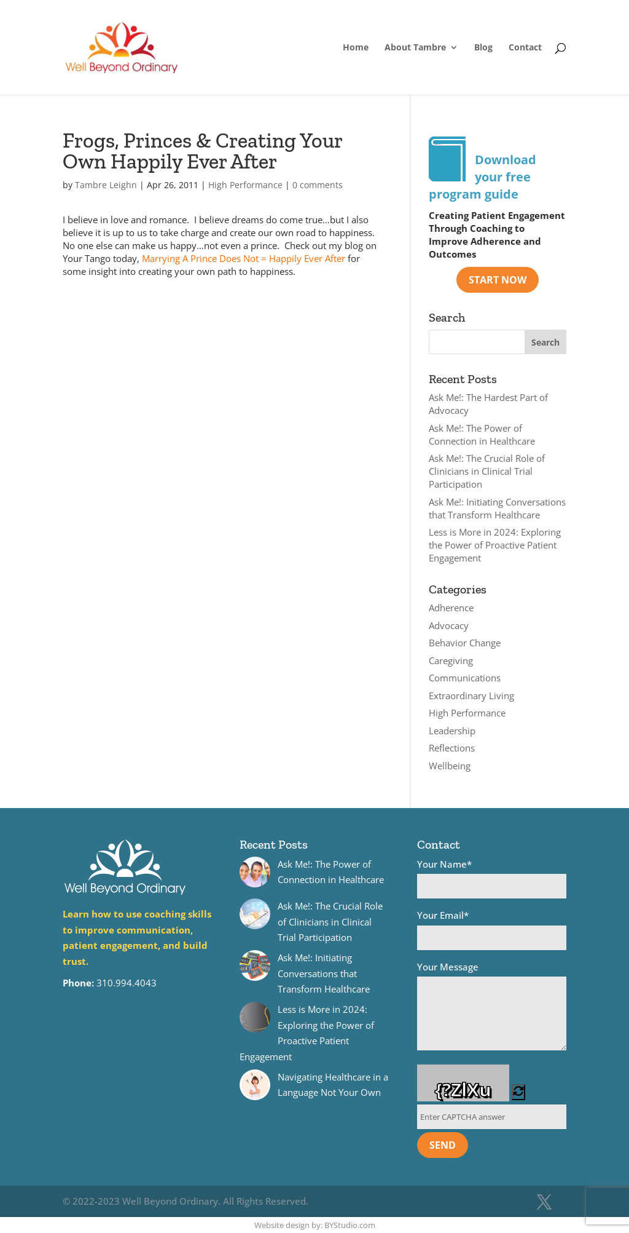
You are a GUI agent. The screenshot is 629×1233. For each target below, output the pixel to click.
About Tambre (415, 48)
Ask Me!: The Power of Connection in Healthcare (482, 434)
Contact (525, 48)
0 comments (317, 185)
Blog (483, 48)
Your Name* (491, 878)
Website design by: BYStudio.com (314, 1225)
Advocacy (449, 625)
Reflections (452, 748)
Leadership (452, 730)
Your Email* (491, 929)
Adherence (451, 607)
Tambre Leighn (106, 185)
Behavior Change (465, 642)
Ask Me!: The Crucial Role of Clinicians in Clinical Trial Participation (487, 471)
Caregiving (451, 660)
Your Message (491, 1008)
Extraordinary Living (471, 695)
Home (356, 48)
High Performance (245, 185)
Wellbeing (450, 765)
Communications (465, 678)
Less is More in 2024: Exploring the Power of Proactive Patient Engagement (495, 545)
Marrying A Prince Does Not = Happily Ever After (243, 258)
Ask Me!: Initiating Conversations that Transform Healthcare (497, 508)
